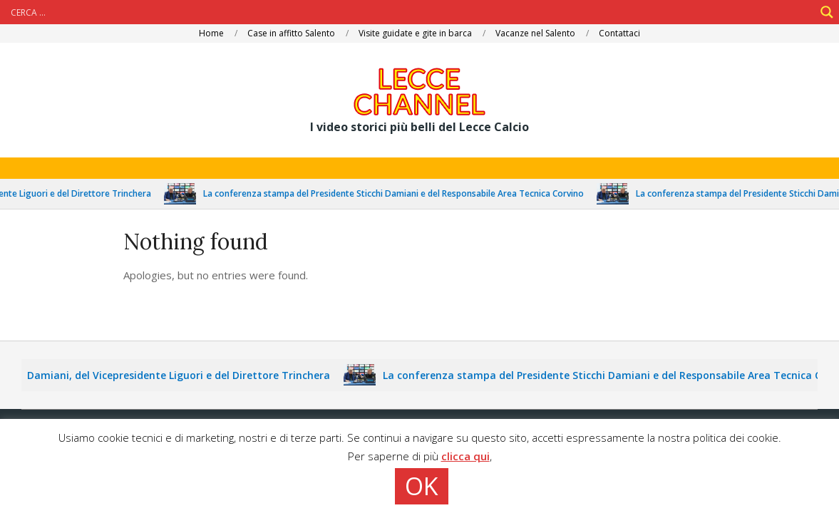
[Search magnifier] (827, 12)
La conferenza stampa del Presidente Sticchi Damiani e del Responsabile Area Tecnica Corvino (399, 193)
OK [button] (421, 486)
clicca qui (465, 456)
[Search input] (411, 12)
